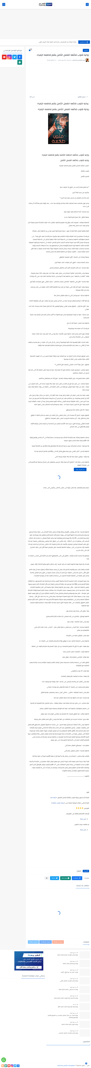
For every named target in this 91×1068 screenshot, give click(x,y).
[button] (77, 878)
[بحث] (3, 4)
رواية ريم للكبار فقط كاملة (70, 964)
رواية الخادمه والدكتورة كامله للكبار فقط (66, 998)
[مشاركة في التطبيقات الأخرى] (46, 878)
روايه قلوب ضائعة (58, 802)
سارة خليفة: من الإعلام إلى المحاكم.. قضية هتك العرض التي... (57, 42)
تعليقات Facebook (45, 942)
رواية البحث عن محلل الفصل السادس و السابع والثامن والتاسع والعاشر (63, 1016)
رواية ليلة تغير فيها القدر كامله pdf (68, 1007)
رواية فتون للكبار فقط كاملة (70, 1024)
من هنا (83, 819)
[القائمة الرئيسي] (87, 4)
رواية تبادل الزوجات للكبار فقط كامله (67, 955)
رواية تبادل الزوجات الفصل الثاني (69, 981)
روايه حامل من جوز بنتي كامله (69, 972)
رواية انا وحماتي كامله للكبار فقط (68, 989)
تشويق (86, 50)
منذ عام (75, 1004)
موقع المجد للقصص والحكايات (66, 1065)
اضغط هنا (53, 797)
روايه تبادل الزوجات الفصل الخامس (68, 1033)
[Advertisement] (45, 24)
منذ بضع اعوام (73, 952)
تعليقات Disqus (33, 942)
